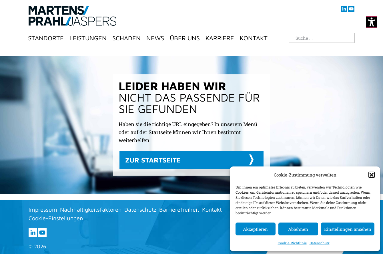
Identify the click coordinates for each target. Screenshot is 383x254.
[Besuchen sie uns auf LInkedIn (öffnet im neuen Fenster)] (344, 9)
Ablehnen (298, 229)
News (155, 38)
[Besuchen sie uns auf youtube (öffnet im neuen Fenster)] (351, 9)
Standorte (46, 38)
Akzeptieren (255, 229)
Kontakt (254, 38)
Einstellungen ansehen (347, 229)
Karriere (220, 38)
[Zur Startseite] (72, 16)
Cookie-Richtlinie (292, 243)
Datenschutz (320, 243)
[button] (371, 175)
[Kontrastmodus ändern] (371, 22)
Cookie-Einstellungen (56, 218)
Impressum (43, 209)
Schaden (126, 38)
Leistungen (88, 38)
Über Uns (185, 38)
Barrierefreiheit (179, 209)
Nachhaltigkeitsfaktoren (90, 209)
